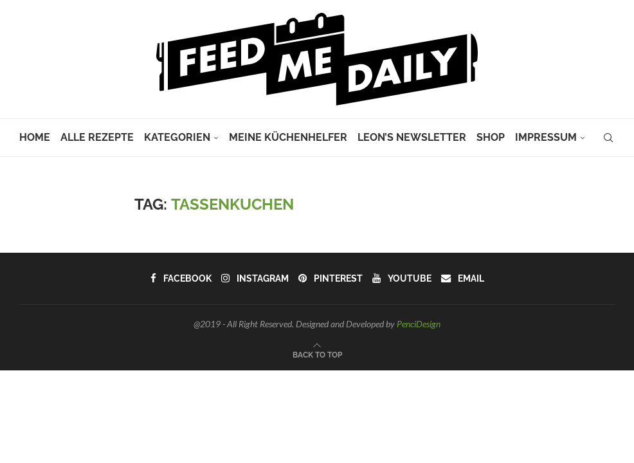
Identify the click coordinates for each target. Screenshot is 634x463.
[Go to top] (317, 353)
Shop (490, 137)
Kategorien (177, 137)
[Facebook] (182, 278)
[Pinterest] (330, 278)
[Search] (608, 137)
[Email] (461, 278)
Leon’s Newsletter (412, 137)
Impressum (546, 137)
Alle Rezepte (97, 137)
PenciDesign (418, 323)
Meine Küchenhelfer (288, 137)
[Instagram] (255, 278)
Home (34, 137)
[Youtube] (401, 278)
